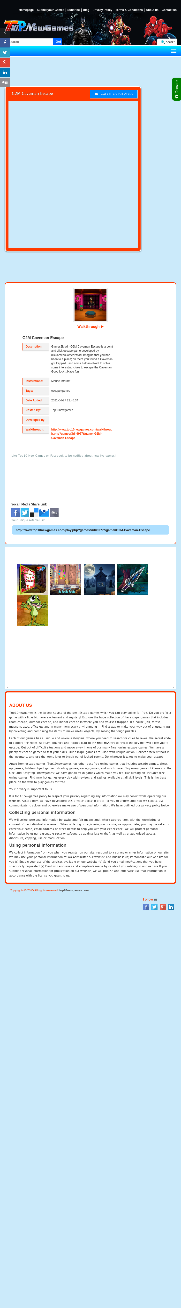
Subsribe (73, 10)
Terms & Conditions (129, 10)
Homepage (26, 10)
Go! (58, 41)
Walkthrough (90, 326)
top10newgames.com (74, 890)
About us (152, 10)
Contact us (169, 10)
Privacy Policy (102, 10)
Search (170, 42)
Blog (86, 10)
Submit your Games (50, 10)
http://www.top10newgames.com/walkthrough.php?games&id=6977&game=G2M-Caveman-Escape (82, 433)
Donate (177, 89)
